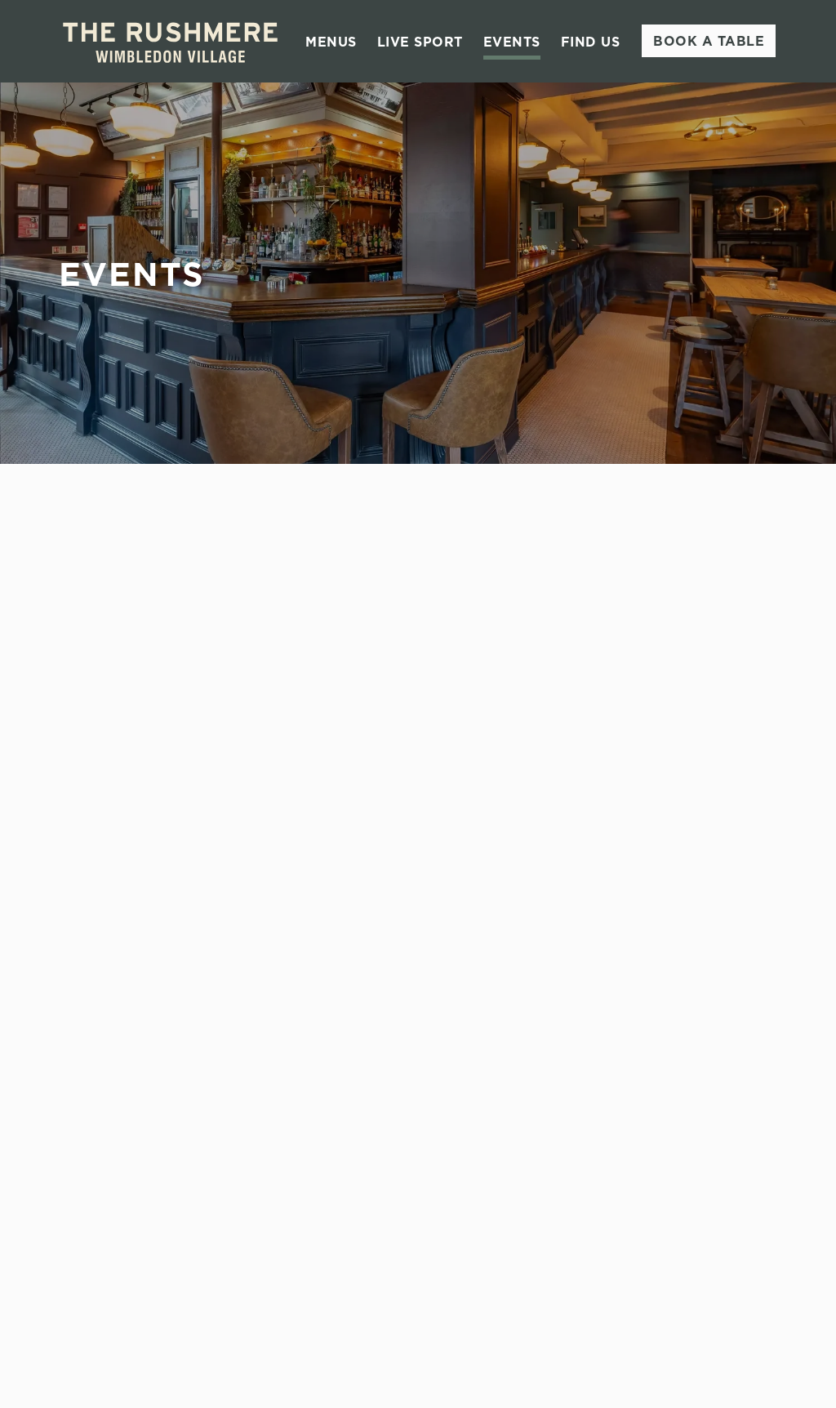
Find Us (590, 42)
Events (511, 42)
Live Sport (420, 42)
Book (708, 41)
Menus (331, 42)
